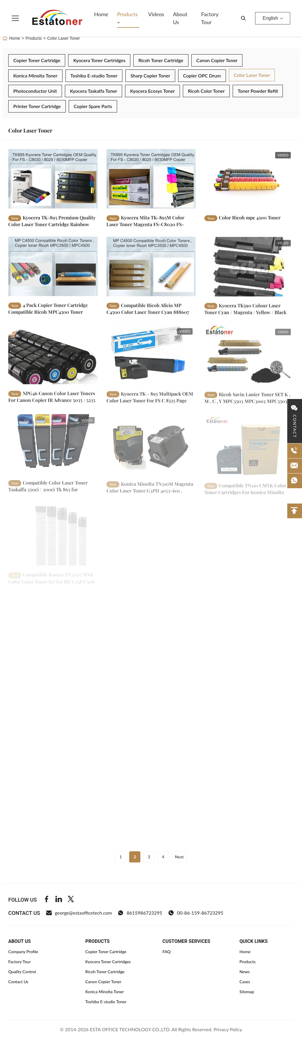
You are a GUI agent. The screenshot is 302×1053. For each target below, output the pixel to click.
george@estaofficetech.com (79, 913)
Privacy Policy (228, 1029)
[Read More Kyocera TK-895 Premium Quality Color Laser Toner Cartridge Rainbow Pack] (53, 178)
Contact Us (18, 981)
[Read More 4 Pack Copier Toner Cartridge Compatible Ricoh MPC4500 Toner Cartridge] (53, 270)
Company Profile (23, 951)
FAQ (167, 951)
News (244, 971)
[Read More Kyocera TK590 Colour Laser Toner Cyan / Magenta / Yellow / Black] (249, 274)
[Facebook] (46, 900)
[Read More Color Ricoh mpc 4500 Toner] (249, 178)
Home (101, 14)
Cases (244, 981)
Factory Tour (209, 18)
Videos (156, 14)
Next (179, 856)
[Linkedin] (59, 900)
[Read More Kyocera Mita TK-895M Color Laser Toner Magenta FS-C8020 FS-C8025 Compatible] (151, 178)
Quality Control (22, 971)
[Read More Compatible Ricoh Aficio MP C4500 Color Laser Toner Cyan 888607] (151, 272)
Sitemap (246, 991)
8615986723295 (140, 913)
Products (127, 14)
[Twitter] (71, 900)
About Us (180, 18)
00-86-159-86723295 (195, 913)
